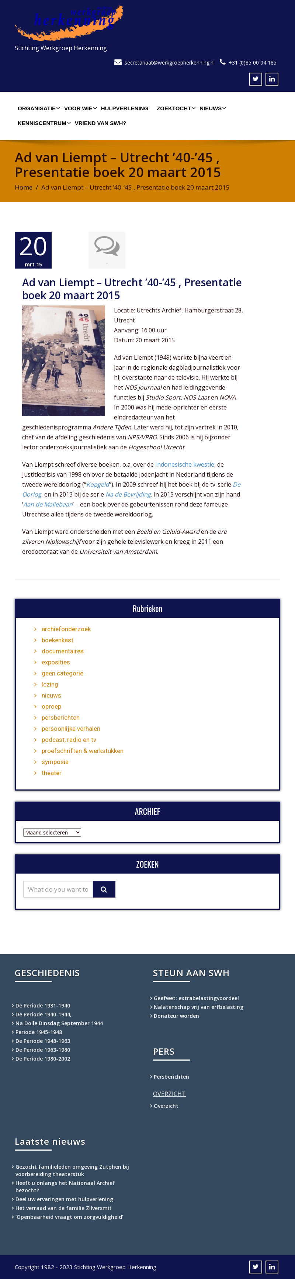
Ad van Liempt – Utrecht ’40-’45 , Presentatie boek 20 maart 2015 (132, 288)
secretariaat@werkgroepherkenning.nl (170, 62)
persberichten (61, 717)
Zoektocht (175, 108)
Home (23, 187)
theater (52, 773)
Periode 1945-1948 (38, 1032)
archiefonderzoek (66, 629)
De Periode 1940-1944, (43, 1014)
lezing (50, 684)
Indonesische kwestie (184, 464)
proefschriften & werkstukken (83, 750)
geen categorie (62, 673)
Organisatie (38, 108)
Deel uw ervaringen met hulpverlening (64, 1199)
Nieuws (212, 108)
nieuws (51, 695)
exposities (56, 662)
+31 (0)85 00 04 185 (253, 62)
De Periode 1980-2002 (42, 1058)
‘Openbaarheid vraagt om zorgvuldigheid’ (70, 1216)
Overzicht (166, 1105)
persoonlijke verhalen (71, 728)
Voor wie (80, 108)
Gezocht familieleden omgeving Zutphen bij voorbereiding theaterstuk (72, 1170)
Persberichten (171, 1076)
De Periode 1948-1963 (42, 1040)
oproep (51, 706)
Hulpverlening (124, 108)
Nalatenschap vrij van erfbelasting (198, 1006)
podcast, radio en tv (69, 739)
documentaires (63, 651)
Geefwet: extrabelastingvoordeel (196, 998)
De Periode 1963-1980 (42, 1049)
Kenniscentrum (43, 123)
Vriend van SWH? (100, 123)
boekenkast (57, 640)
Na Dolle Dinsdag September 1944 (59, 1023)
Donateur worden (176, 1015)
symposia (55, 761)
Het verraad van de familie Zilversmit (63, 1207)
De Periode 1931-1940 (42, 1005)
